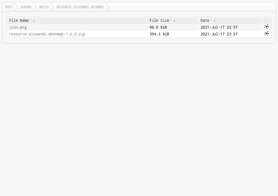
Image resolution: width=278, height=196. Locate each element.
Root (9, 7)
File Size (159, 20)
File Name (19, 20)
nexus (44, 7)
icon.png (18, 27)
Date (205, 20)
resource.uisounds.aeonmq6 (80, 7)
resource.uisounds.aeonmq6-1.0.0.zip (47, 34)
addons (26, 7)
